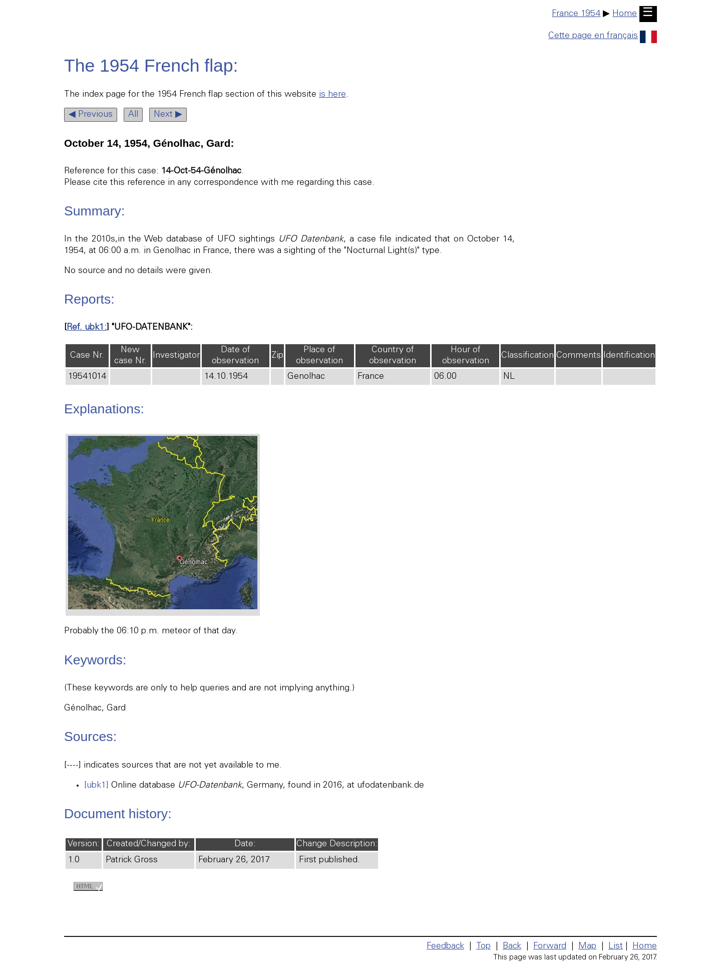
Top (483, 946)
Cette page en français (602, 36)
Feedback (445, 946)
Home (624, 14)
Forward (549, 946)
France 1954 (576, 14)
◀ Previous (91, 114)
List (615, 946)
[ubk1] (96, 785)
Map (587, 946)
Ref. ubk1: (87, 327)
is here (332, 94)
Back (512, 946)
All (133, 114)
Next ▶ (168, 114)
